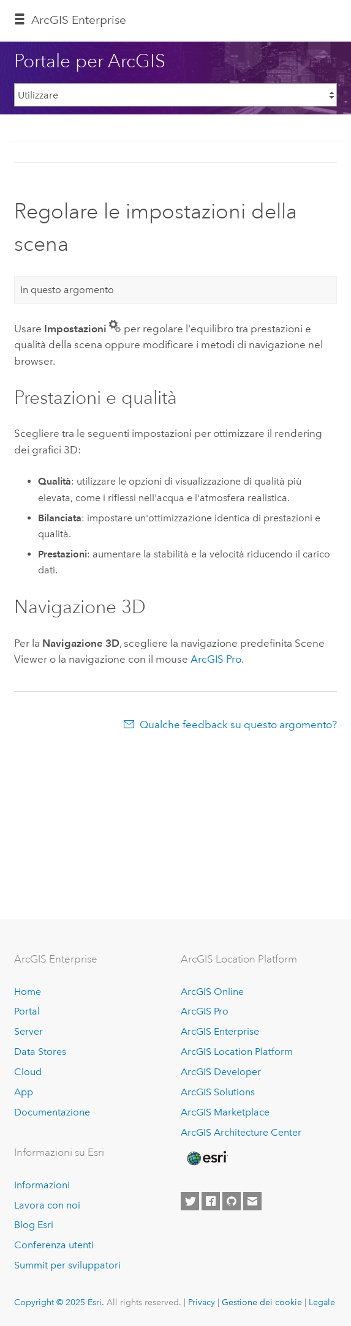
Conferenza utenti (54, 1245)
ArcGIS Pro (204, 1011)
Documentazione (52, 1112)
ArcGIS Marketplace (225, 1112)
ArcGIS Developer (221, 1072)
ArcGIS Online (212, 991)
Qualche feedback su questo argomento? (238, 724)
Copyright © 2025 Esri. (59, 1302)
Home (27, 991)
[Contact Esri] (252, 1201)
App (23, 1092)
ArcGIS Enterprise (78, 20)
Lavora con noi (47, 1205)
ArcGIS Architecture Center (241, 1132)
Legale (322, 1302)
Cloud (28, 1072)
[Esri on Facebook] (211, 1201)
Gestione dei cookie (262, 1302)
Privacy (201, 1302)
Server (28, 1031)
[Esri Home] (206, 1158)
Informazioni (42, 1185)
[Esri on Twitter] (190, 1201)
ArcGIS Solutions (218, 1092)
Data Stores (40, 1051)
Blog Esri (33, 1225)
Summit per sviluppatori (67, 1265)
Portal (27, 1011)
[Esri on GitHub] (231, 1201)
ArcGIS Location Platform (237, 1051)
